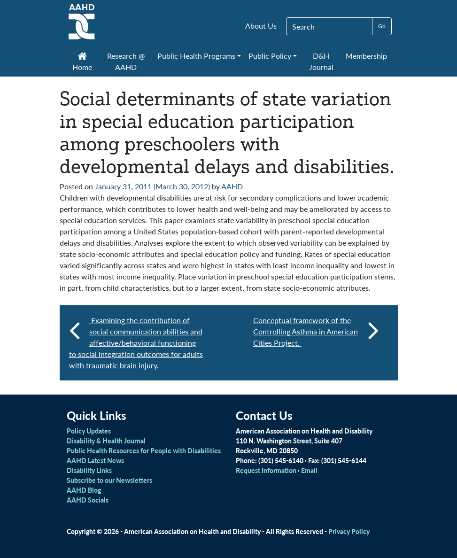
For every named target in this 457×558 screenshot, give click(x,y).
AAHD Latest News (95, 460)
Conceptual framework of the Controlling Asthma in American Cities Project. (316, 331)
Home (82, 62)
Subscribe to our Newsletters (109, 480)
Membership (366, 55)
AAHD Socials (87, 499)
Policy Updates (89, 430)
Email (309, 470)
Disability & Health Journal (106, 440)
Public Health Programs (196, 55)
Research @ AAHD (126, 61)
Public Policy (269, 55)
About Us (261, 25)
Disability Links (89, 470)
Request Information (266, 470)
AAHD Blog (84, 490)
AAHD (232, 186)
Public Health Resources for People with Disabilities (144, 450)
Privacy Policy (349, 531)
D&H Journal (321, 61)
